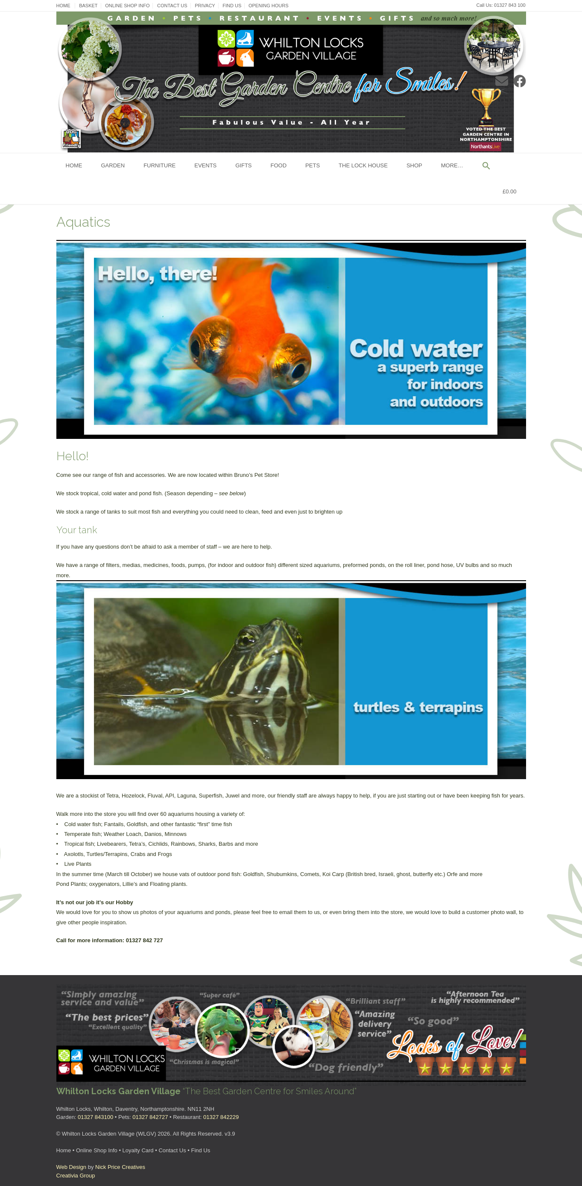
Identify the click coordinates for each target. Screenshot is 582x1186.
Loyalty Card (138, 1150)
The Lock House (363, 165)
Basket (88, 5)
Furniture (159, 165)
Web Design (71, 1167)
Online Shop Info (127, 5)
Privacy (205, 5)
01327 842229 (221, 1117)
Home (63, 5)
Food (279, 165)
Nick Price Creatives (120, 1167)
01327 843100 (95, 1117)
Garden (113, 165)
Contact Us (172, 5)
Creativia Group (75, 1175)
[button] (486, 166)
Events (205, 165)
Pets (312, 165)
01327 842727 (150, 1117)
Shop (414, 165)
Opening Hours (269, 5)
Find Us (231, 5)
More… (452, 165)
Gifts (243, 165)
